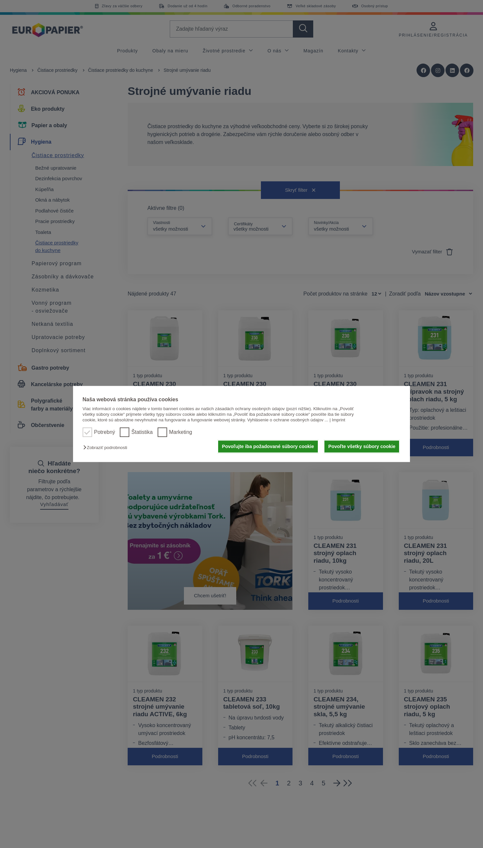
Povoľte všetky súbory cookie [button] (361, 446)
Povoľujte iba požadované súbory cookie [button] (268, 446)
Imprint (338, 420)
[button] (107, 447)
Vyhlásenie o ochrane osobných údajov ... (287, 420)
